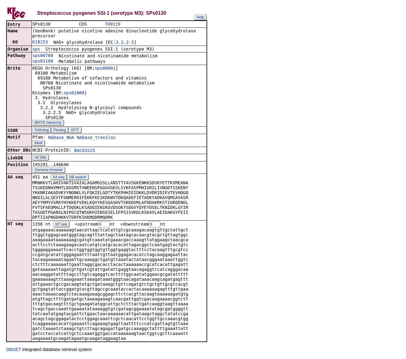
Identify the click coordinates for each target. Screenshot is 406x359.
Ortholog (42, 131)
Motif (39, 143)
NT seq (61, 225)
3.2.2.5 (125, 42)
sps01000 (74, 93)
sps (36, 49)
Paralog (59, 131)
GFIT (75, 131)
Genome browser (49, 170)
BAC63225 (84, 151)
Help (200, 17)
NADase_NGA (61, 138)
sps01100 (42, 61)
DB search (77, 178)
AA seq (58, 178)
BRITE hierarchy (48, 123)
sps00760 (42, 56)
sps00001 (105, 68)
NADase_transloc (96, 138)
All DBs (41, 158)
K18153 (40, 42)
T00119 (112, 24)
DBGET (13, 350)
